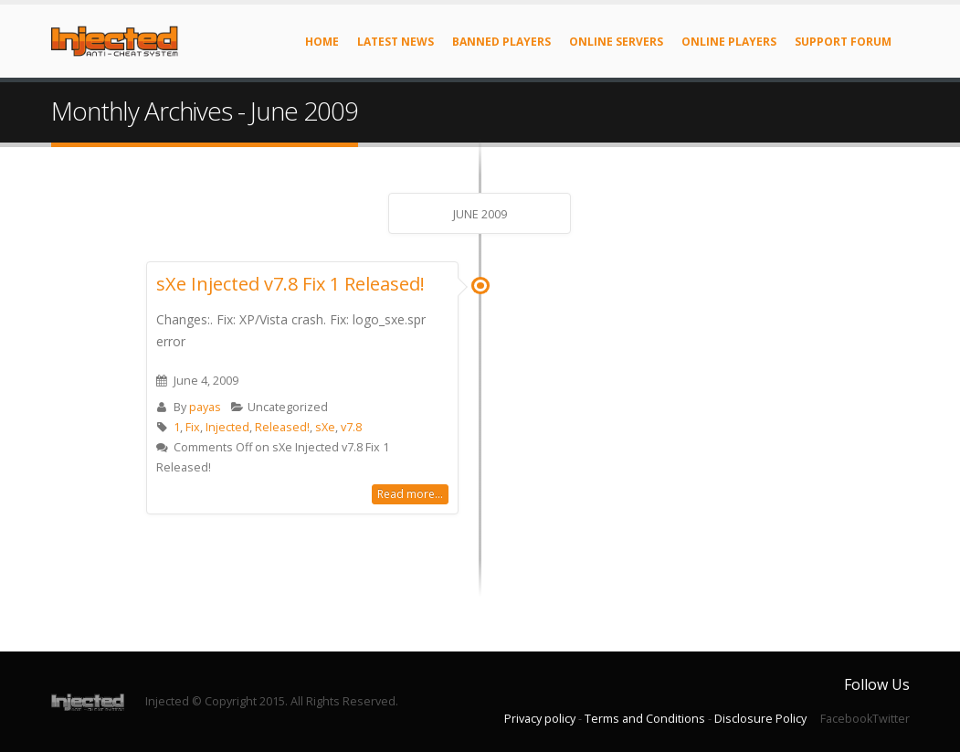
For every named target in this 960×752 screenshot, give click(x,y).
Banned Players (501, 41)
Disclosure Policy (760, 718)
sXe (325, 427)
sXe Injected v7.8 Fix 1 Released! (290, 283)
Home (322, 41)
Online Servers (616, 41)
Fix (192, 427)
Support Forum (843, 41)
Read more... (410, 494)
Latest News (395, 41)
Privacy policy (539, 718)
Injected (227, 427)
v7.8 (351, 427)
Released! (282, 427)
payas (205, 407)
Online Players (728, 41)
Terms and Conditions (645, 718)
